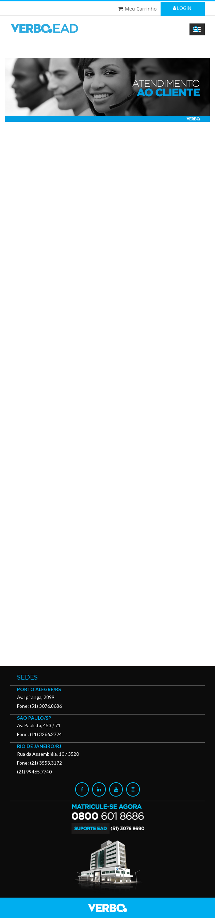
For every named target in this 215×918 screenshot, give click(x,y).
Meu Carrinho (140, 8)
